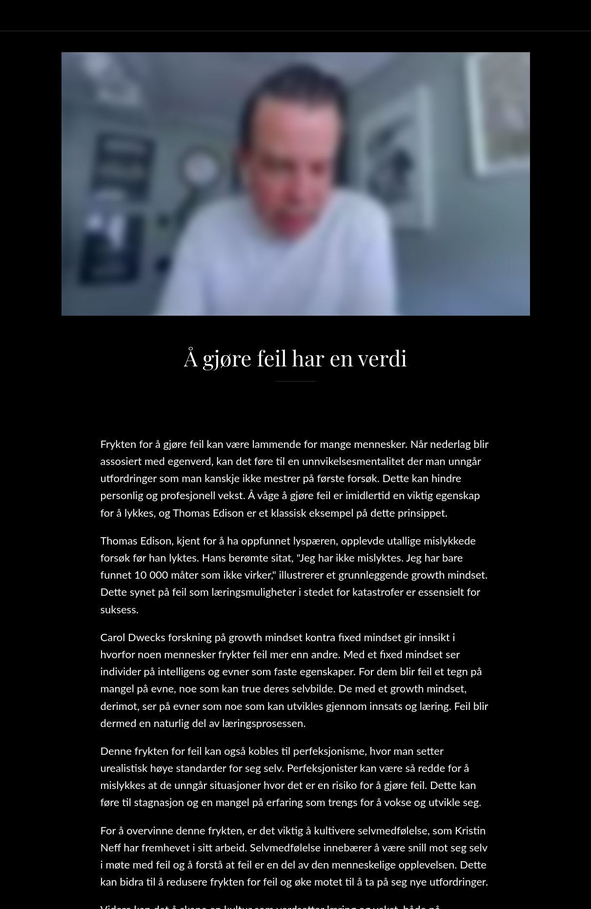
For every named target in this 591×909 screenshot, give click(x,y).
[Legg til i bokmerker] (295, 411)
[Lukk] (15, 15)
